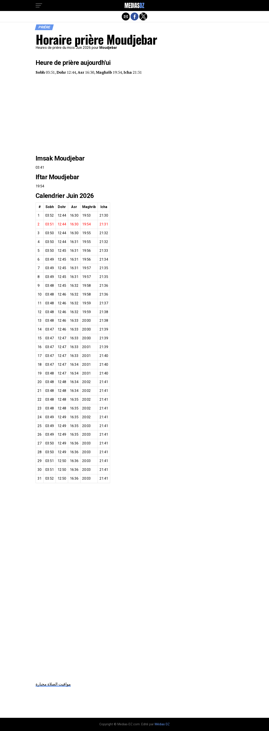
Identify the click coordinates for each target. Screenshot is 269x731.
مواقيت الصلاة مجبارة (53, 684)
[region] (134, 115)
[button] (39, 5)
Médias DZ (162, 724)
